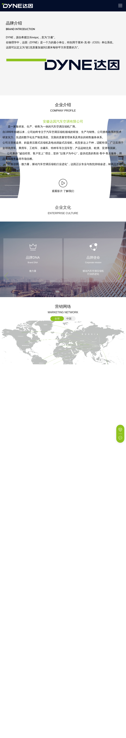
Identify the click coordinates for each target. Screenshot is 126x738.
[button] (119, 276)
